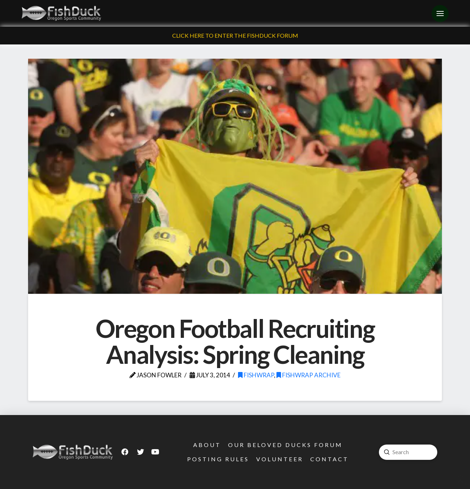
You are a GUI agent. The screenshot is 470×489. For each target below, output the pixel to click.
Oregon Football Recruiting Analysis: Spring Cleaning (235, 341)
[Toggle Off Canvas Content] (440, 13)
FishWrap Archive (308, 375)
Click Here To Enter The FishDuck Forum (235, 35)
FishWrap (256, 375)
